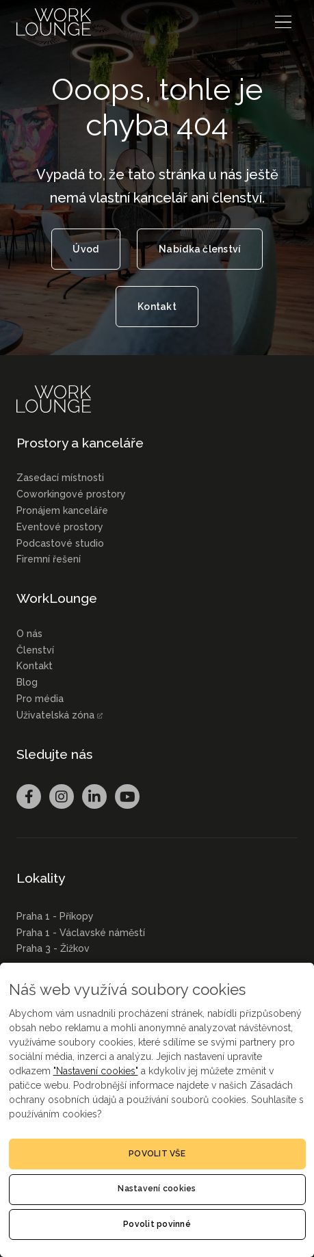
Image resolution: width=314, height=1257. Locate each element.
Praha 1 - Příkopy (55, 916)
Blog (27, 682)
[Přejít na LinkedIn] (94, 796)
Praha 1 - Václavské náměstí (80, 932)
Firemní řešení (48, 559)
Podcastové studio (60, 543)
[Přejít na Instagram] (61, 796)
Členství (35, 650)
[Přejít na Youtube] (127, 796)
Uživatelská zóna (55, 715)
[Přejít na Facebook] (28, 796)
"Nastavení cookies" (95, 1070)
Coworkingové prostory (71, 494)
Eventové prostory (59, 526)
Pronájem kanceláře (62, 510)
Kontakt (34, 665)
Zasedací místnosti (60, 477)
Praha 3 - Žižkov (53, 948)
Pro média (40, 698)
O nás (29, 633)
